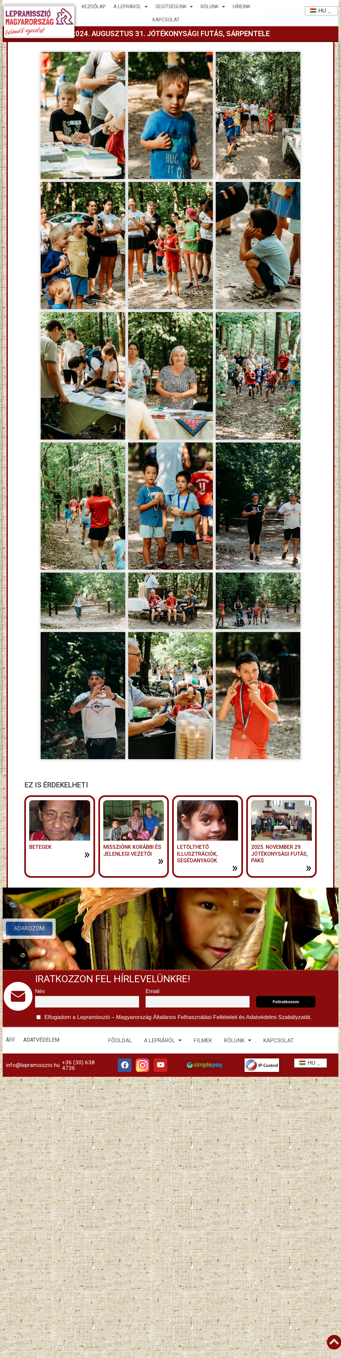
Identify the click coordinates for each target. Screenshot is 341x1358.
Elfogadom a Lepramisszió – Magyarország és (174, 1017)
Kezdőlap (94, 7)
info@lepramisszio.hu (33, 1066)
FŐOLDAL (120, 1040)
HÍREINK (242, 7)
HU (316, 10)
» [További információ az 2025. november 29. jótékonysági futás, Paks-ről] (308, 867)
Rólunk (213, 6)
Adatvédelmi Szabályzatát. (278, 1017)
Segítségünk (174, 6)
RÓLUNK (237, 1040)
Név (40, 991)
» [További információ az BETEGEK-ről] (87, 854)
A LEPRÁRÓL (163, 1040)
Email (153, 991)
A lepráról (130, 6)
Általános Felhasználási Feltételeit (195, 1017)
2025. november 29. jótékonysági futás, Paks (279, 854)
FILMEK (203, 1040)
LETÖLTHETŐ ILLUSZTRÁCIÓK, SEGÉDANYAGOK (197, 854)
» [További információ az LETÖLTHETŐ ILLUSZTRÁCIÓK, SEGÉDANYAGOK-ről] (235, 867)
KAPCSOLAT (166, 20)
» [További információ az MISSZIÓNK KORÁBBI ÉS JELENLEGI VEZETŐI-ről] (161, 860)
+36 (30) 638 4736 (78, 1066)
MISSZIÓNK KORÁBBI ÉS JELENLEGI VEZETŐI (132, 850)
